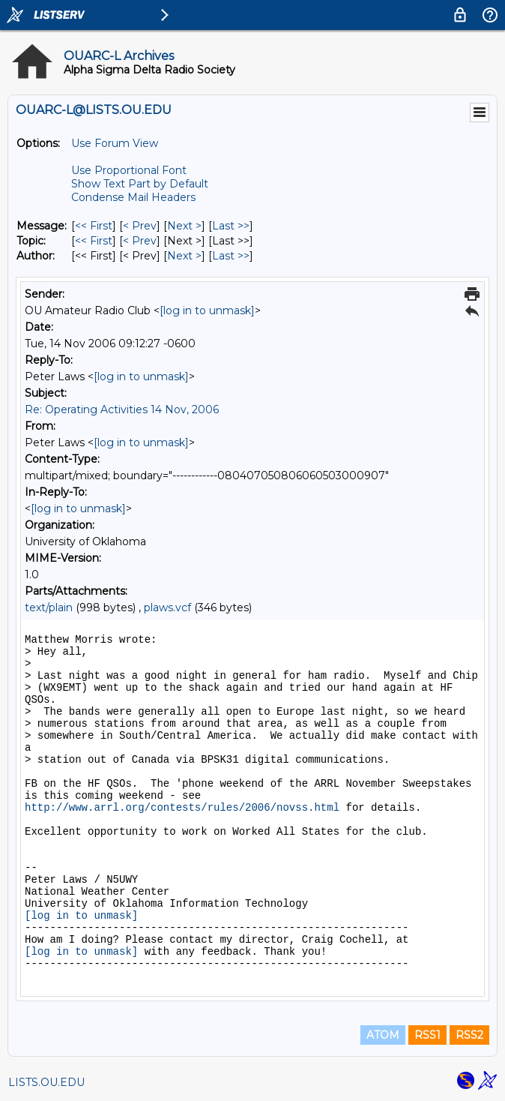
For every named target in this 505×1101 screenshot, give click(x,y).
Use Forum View (114, 143)
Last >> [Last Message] (231, 225)
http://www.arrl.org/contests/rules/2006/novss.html (182, 808)
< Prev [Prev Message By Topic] (140, 241)
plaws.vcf (167, 607)
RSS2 (469, 1035)
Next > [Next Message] (184, 225)
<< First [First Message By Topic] (93, 241)
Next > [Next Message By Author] (184, 255)
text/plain (49, 607)
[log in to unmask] (207, 310)
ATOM (382, 1035)
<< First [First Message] (93, 225)
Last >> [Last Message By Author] (231, 255)
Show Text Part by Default (139, 183)
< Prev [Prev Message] (140, 225)
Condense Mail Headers (133, 197)
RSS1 (427, 1035)
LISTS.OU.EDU (46, 1082)
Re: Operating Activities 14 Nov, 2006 (122, 409)
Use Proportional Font (129, 170)
